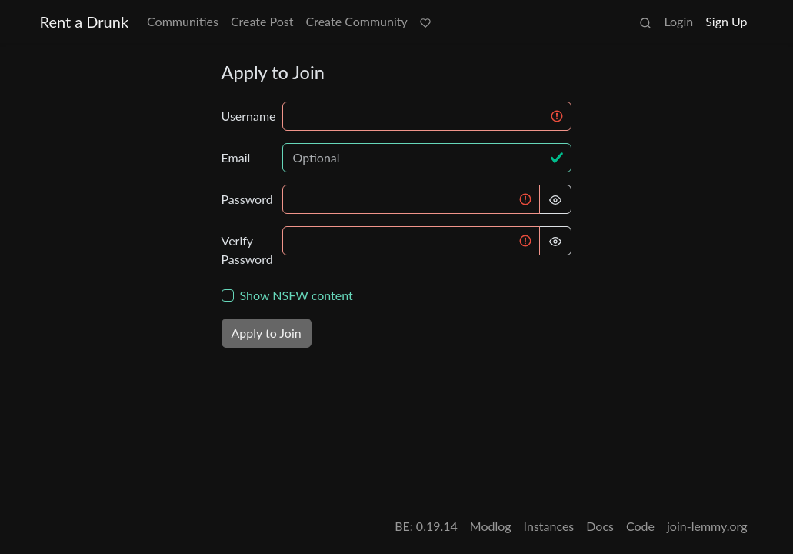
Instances (549, 526)
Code (640, 526)
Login (678, 21)
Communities (182, 21)
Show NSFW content (296, 295)
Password (247, 199)
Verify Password (247, 249)
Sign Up (726, 21)
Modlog (490, 526)
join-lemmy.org (707, 526)
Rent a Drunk (84, 21)
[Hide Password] (555, 199)
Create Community (357, 21)
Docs (600, 526)
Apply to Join (267, 332)
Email (236, 157)
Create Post (262, 21)
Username (248, 115)
